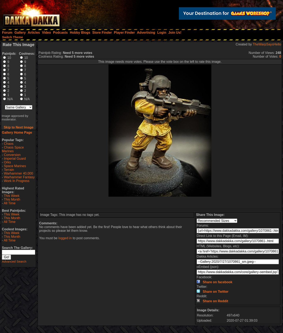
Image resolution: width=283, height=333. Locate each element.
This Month (12, 199)
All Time (10, 203)
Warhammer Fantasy (19, 177)
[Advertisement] (159, 203)
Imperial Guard (15, 158)
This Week (11, 195)
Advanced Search (14, 261)
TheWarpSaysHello (267, 44)
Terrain (9, 169)
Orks (7, 162)
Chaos (8, 143)
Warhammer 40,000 (18, 173)
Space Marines (15, 166)
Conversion (12, 155)
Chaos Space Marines (13, 149)
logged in (65, 238)
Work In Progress (16, 181)
